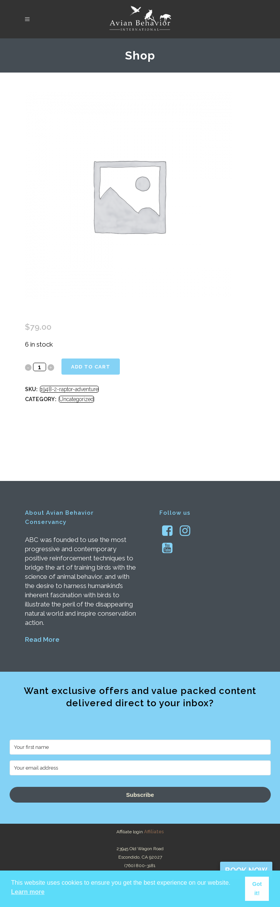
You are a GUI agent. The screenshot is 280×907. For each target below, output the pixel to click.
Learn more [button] (28, 892)
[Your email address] (140, 767)
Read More (42, 639)
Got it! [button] (257, 888)
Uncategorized (76, 399)
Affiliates (154, 831)
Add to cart (90, 367)
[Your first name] (140, 747)
